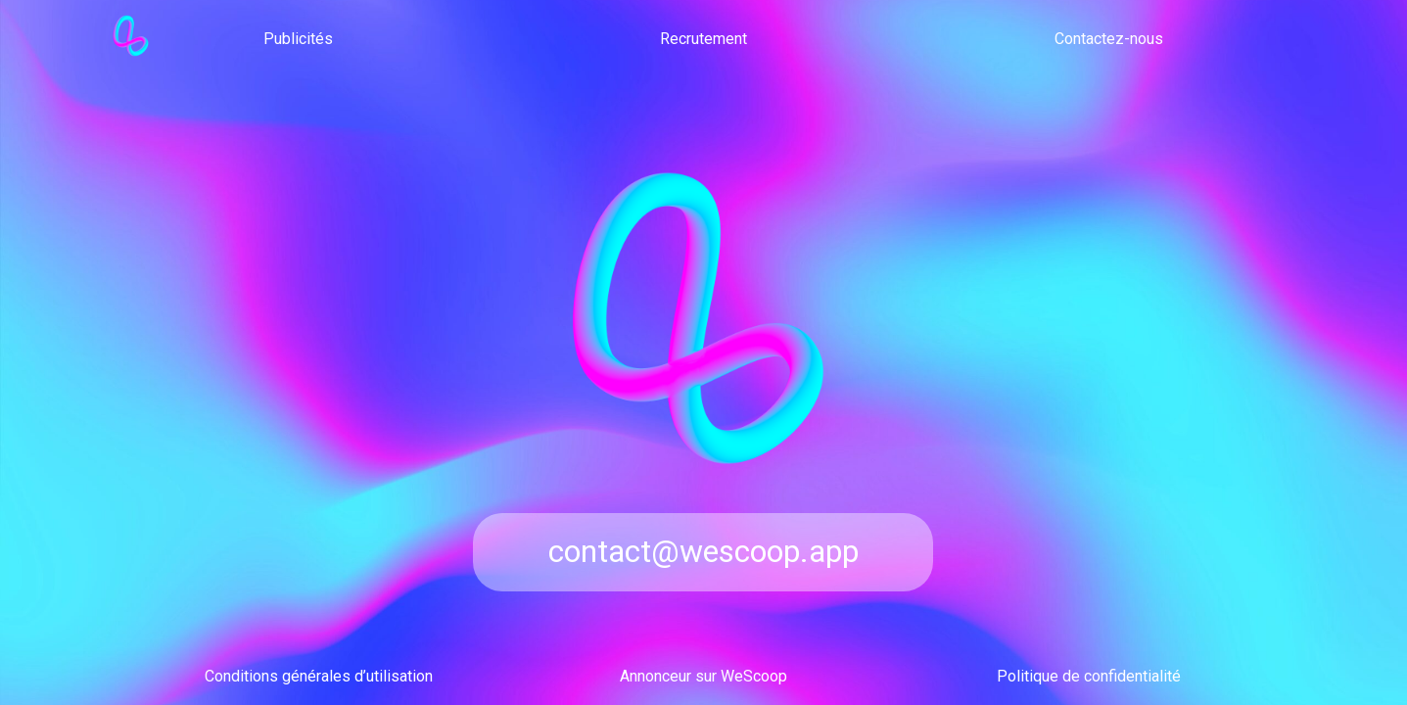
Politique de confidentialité (1089, 676)
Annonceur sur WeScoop (703, 676)
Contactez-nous (1109, 38)
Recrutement (703, 38)
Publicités (298, 38)
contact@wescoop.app (703, 551)
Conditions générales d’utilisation (319, 676)
